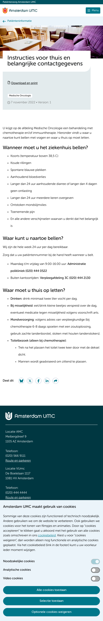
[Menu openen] (93, 10)
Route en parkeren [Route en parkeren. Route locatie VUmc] (18, 497)
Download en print (24, 83)
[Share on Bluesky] (21, 381)
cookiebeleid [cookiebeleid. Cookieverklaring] (47, 535)
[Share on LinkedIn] (47, 381)
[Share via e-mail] (55, 381)
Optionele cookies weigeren (51, 612)
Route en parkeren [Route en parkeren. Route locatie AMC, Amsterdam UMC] (18, 460)
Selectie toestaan (51, 601)
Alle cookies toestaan (51, 590)
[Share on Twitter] (30, 381)
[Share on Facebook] (38, 381)
